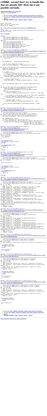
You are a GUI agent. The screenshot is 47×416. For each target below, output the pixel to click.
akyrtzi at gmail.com (16, 11)
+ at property (4, 165)
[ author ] (30, 19)
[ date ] (16, 19)
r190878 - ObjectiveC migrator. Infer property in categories (27, 15)
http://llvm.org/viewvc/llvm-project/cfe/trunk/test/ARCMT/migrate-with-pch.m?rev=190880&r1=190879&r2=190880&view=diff (23, 210)
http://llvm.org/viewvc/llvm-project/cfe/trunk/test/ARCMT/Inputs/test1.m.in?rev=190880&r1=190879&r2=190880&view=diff (15, 150)
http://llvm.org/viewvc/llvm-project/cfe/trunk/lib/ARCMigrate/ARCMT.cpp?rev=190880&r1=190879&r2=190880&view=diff (23, 57)
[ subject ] (25, 19)
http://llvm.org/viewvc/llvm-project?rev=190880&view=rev (20, 29)
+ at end (3, 166)
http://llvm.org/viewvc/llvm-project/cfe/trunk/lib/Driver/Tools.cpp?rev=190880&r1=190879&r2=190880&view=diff (22, 127)
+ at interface (5, 164)
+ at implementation (6, 169)
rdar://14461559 (5, 36)
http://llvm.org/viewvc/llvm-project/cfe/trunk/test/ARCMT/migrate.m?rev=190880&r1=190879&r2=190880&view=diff (22, 248)
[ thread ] (20, 19)
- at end (3, 292)
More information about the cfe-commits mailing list (13, 375)
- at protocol (4, 289)
